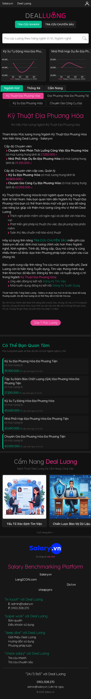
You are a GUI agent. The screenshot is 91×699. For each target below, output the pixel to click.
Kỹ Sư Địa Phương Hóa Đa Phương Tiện (30, 361)
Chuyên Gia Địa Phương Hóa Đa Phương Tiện (34, 436)
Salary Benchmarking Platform (45, 566)
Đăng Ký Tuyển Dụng (66, 285)
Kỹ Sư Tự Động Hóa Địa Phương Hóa (29, 401)
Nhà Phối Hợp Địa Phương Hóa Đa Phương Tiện (36, 418)
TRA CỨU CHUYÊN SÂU (50, 240)
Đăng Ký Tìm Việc (54, 281)
